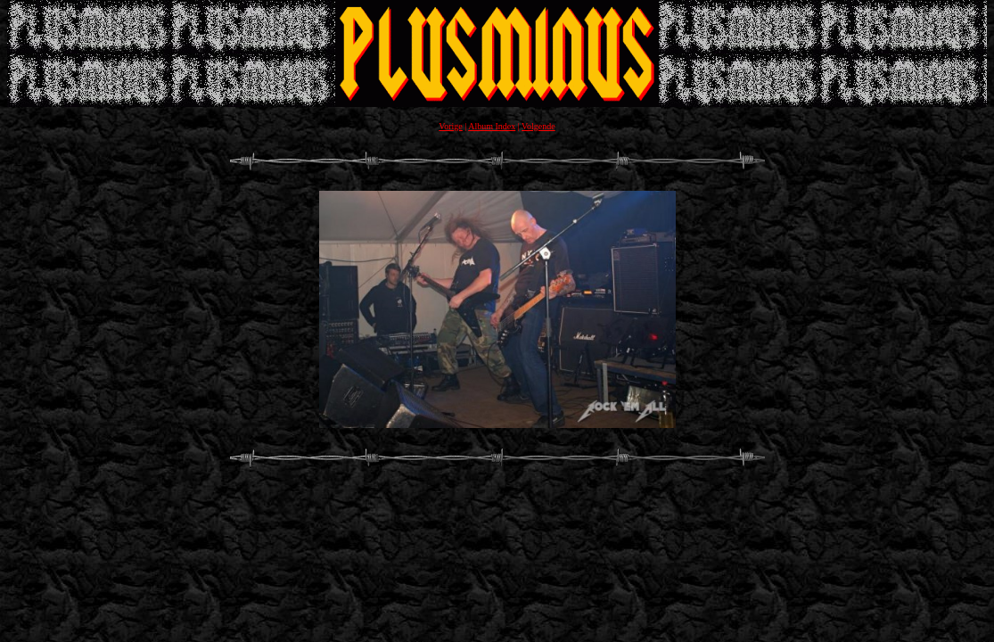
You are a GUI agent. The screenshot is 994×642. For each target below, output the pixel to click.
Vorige (450, 126)
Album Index (491, 126)
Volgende (538, 126)
